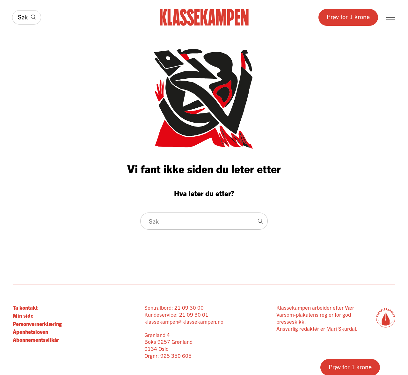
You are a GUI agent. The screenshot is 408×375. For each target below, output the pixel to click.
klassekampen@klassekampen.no (183, 321)
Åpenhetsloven (30, 331)
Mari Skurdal (341, 328)
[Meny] (390, 17)
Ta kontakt (25, 307)
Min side (23, 315)
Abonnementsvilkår (36, 339)
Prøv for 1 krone (348, 16)
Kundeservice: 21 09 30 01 (176, 314)
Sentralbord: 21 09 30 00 (174, 307)
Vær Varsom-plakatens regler (315, 311)
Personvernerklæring (37, 323)
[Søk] (26, 17)
